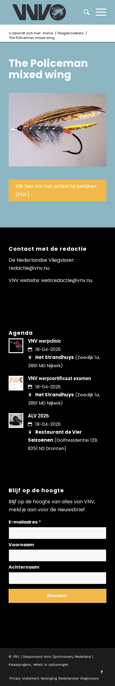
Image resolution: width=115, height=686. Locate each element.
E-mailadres (25, 522)
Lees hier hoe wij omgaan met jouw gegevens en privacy (54, 610)
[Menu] (98, 12)
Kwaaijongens (20, 665)
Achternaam (24, 567)
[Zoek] (84, 12)
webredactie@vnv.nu (66, 280)
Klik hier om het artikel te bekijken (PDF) (56, 190)
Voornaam (21, 545)
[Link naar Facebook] (101, 672)
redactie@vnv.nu (29, 268)
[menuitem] (98, 12)
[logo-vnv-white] (48, 12)
